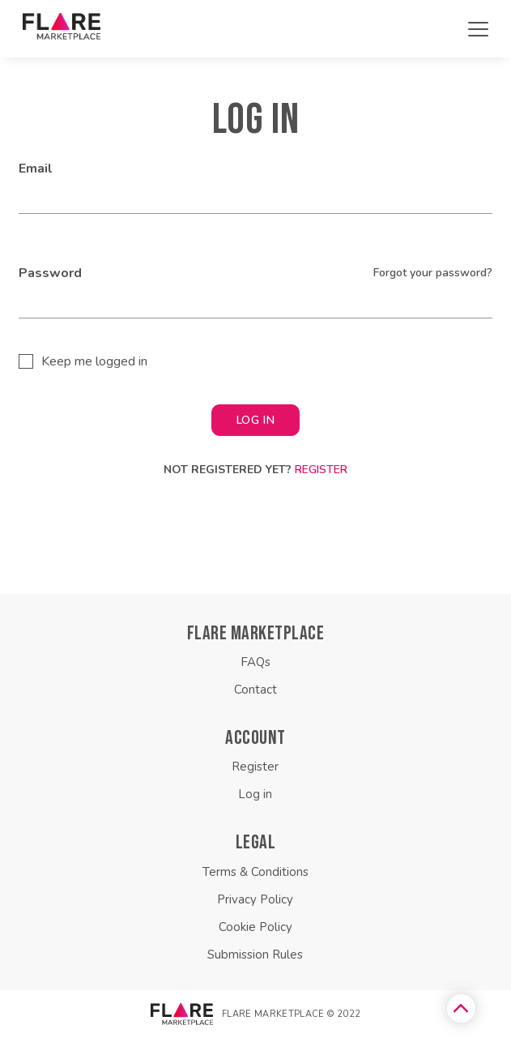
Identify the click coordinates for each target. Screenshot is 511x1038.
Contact (255, 689)
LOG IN (255, 420)
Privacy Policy (255, 899)
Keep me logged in (94, 361)
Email (36, 168)
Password (50, 273)
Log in (255, 794)
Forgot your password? (432, 272)
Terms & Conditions (255, 872)
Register (321, 469)
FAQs (255, 662)
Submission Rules (255, 954)
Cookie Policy (255, 927)
